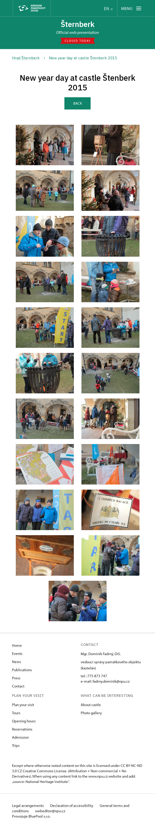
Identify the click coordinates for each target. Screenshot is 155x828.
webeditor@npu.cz (51, 810)
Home (17, 645)
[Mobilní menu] (131, 8)
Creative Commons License (44, 770)
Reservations (22, 729)
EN (108, 8)
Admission (20, 737)
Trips (16, 745)
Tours (16, 712)
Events (17, 653)
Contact (18, 686)
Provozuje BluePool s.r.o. (31, 816)
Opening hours (24, 721)
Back (77, 103)
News (16, 661)
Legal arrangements (28, 805)
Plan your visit (23, 704)
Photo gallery (91, 712)
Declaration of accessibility (72, 805)
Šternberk (77, 24)
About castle (91, 704)
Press (16, 677)
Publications (22, 669)
